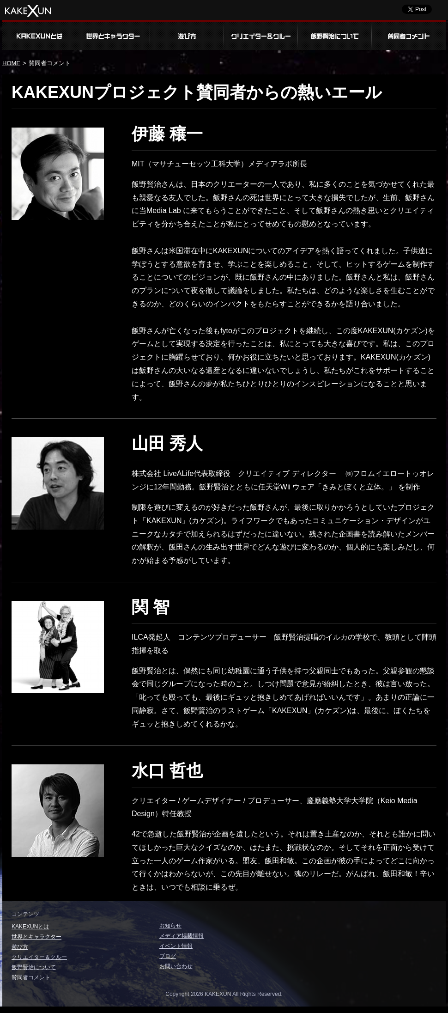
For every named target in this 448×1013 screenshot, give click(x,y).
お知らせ (170, 925)
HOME (11, 63)
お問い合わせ (176, 966)
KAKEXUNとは (39, 35)
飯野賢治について (335, 35)
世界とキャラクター (113, 35)
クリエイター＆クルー (261, 35)
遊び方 (187, 35)
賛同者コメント (409, 35)
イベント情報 (176, 946)
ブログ (167, 956)
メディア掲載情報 (181, 936)
